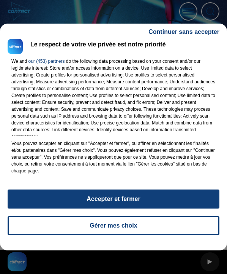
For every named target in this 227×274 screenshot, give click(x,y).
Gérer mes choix (113, 225)
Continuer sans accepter (183, 32)
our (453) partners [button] (46, 61)
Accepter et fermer (113, 199)
